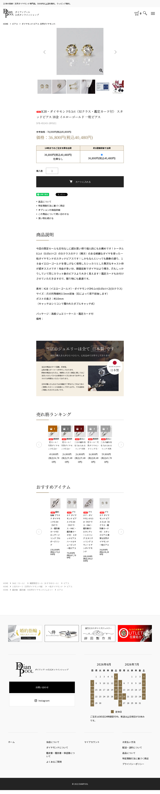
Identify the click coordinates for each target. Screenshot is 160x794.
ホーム (11, 742)
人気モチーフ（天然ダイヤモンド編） (28, 586)
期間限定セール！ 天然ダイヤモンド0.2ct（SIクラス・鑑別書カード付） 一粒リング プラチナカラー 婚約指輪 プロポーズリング (54, 443)
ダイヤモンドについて (57, 749)
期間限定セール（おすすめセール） (45, 583)
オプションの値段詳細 (49, 209)
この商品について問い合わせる (53, 214)
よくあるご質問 (54, 764)
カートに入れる (80, 181)
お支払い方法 (128, 742)
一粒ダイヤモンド (55, 586)
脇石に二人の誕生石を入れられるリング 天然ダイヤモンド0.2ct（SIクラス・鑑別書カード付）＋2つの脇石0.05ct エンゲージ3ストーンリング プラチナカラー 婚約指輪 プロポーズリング (106, 443)
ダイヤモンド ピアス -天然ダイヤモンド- (39, 23)
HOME (5, 23)
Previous (44, 51)
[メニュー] (153, 13)
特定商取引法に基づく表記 (51, 205)
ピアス (15, 23)
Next (115, 51)
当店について (52, 742)
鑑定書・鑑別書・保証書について (60, 756)
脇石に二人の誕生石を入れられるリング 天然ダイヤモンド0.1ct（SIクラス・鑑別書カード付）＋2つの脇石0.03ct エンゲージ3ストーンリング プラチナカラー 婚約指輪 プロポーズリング (80, 443)
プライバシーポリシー (133, 767)
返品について (44, 201)
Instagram (42, 700)
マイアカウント (92, 742)
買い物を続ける (46, 218)
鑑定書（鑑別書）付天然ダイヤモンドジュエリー (32, 589)
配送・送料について (132, 749)
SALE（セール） (19, 583)
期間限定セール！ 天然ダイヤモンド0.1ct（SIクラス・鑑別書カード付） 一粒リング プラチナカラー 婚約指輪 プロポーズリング (66, 443)
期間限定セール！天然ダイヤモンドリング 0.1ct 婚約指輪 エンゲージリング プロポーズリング (93, 443)
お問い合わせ (42, 687)
